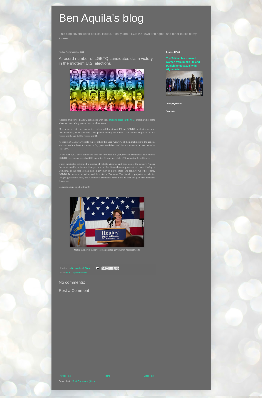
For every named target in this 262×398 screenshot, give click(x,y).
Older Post (149, 376)
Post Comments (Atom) (84, 381)
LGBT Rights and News (76, 273)
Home (107, 376)
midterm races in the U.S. (121, 119)
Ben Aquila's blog (101, 18)
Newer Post (65, 376)
